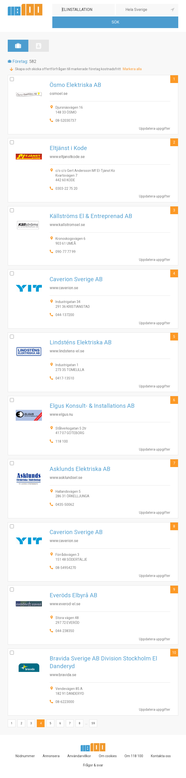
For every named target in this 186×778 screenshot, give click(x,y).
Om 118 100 (133, 756)
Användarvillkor (79, 756)
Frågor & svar (93, 765)
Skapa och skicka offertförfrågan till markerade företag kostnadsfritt (68, 69)
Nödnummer (25, 756)
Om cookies (108, 756)
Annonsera (51, 756)
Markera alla (132, 69)
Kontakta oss (161, 756)
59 (93, 723)
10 (174, 653)
